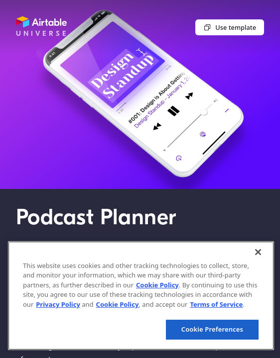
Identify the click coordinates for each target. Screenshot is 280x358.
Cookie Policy (157, 284)
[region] (141, 295)
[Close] (258, 252)
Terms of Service (216, 304)
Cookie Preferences (212, 329)
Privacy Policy (58, 304)
